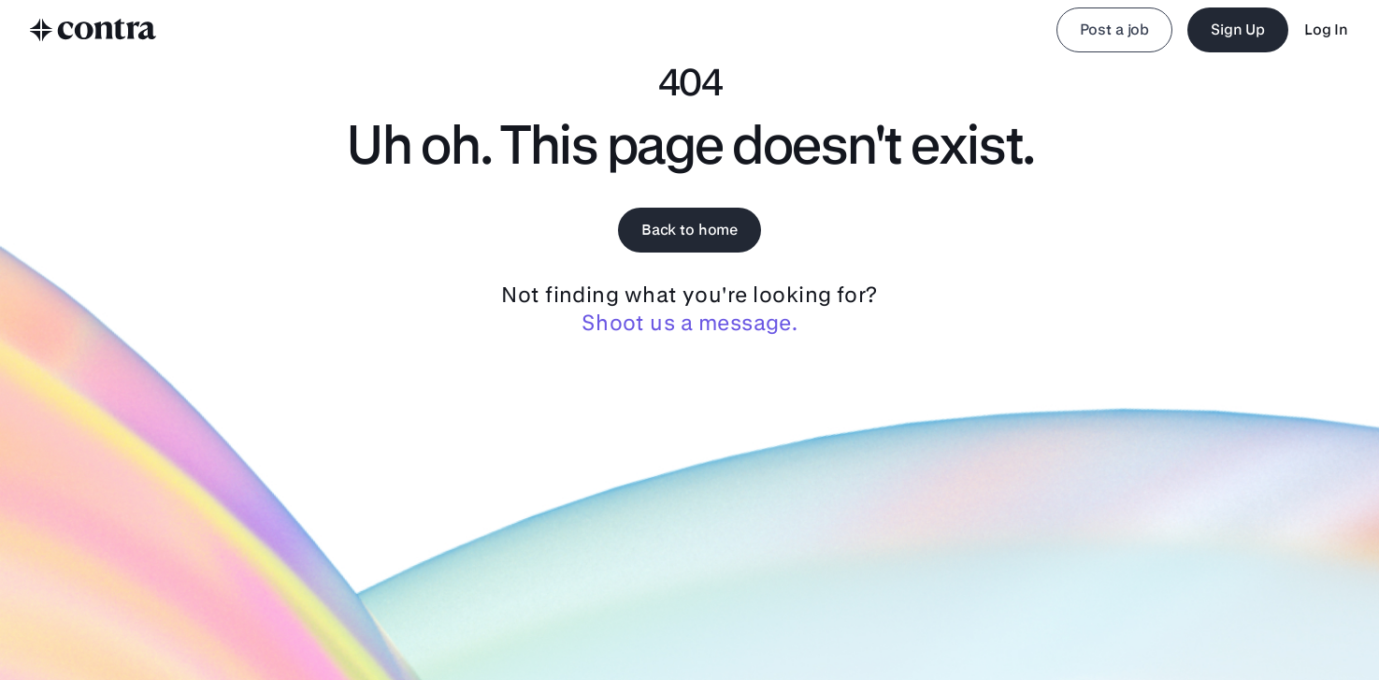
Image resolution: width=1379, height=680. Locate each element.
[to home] (93, 30)
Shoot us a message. (689, 323)
